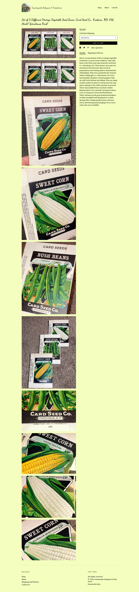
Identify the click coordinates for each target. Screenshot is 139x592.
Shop (100, 8)
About (106, 8)
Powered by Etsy (94, 584)
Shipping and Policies (30, 582)
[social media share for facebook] (80, 48)
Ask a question (97, 48)
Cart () (114, 8)
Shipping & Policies (95, 53)
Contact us (26, 585)
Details (82, 53)
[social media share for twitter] (84, 48)
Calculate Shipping (86, 33)
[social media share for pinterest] (88, 48)
